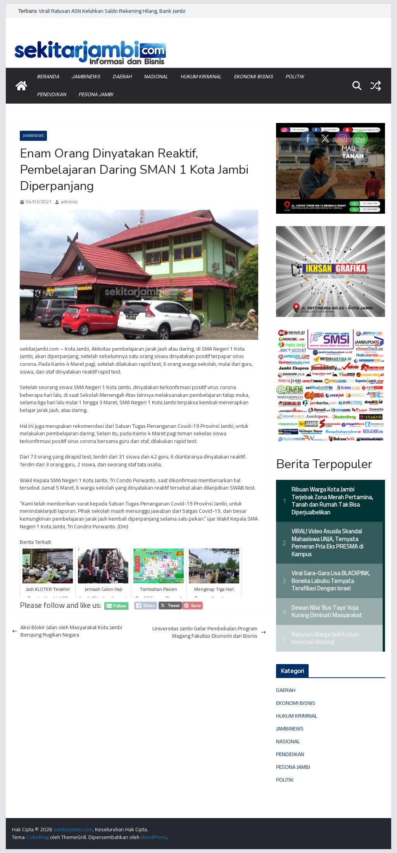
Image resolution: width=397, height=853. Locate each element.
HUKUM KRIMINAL (200, 77)
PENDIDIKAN (51, 94)
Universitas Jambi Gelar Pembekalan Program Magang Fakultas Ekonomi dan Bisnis (209, 632)
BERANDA (48, 77)
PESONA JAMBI (95, 94)
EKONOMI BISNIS (253, 77)
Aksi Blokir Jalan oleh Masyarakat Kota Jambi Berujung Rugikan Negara (67, 631)
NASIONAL (156, 77)
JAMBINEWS (85, 77)
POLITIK (294, 77)
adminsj (69, 202)
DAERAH (121, 77)
